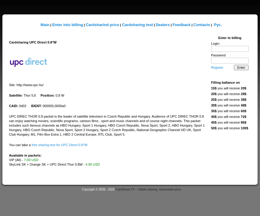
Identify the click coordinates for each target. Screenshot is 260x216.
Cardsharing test (137, 24)
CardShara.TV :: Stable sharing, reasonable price (148, 189)
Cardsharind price (102, 24)
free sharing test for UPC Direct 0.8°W (59, 145)
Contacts (201, 24)
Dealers (163, 24)
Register (217, 67)
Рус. (218, 24)
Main (45, 24)
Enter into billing (67, 24)
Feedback (182, 24)
